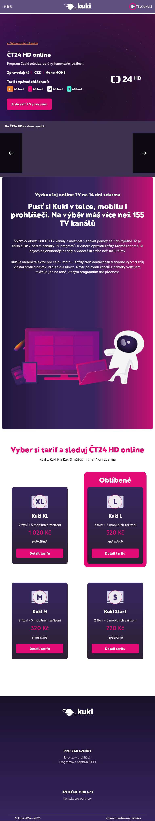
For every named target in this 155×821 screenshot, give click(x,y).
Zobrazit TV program (29, 104)
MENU (7, 6)
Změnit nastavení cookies (123, 818)
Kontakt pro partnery (77, 798)
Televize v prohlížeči (77, 757)
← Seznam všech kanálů (22, 43)
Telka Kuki (140, 6)
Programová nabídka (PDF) (77, 762)
